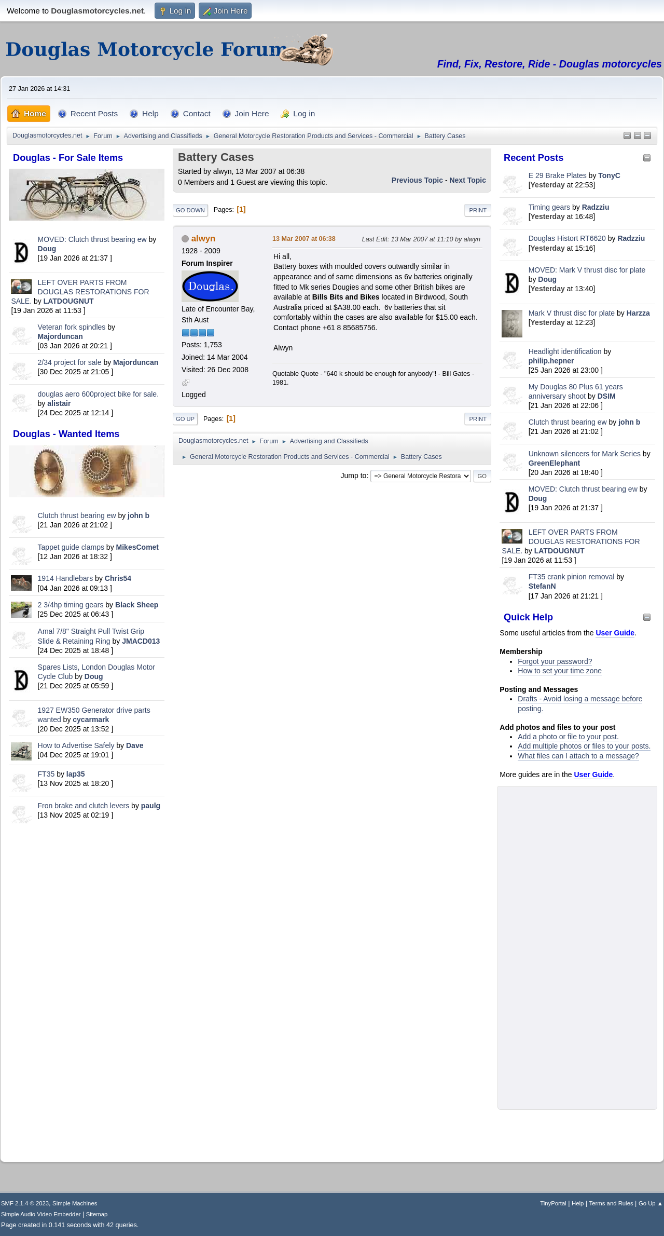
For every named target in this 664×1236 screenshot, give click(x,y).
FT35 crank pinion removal (572, 577)
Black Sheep (136, 605)
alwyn (203, 238)
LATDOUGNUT (69, 301)
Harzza (638, 313)
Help (578, 1203)
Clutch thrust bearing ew (78, 515)
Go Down (190, 210)
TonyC (609, 175)
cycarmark (91, 719)
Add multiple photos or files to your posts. (584, 746)
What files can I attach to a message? (578, 756)
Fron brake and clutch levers (84, 806)
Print (478, 210)
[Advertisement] (86, 990)
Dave (134, 745)
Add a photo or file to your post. (568, 736)
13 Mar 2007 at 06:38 (304, 238)
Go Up (185, 419)
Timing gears (550, 207)
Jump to (354, 475)
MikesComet (137, 547)
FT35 (46, 774)
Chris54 (118, 578)
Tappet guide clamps (71, 547)
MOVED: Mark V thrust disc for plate (587, 270)
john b (138, 515)
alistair (59, 403)
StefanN (542, 586)
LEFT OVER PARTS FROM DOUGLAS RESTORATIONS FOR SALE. (80, 291)
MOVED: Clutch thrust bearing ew (93, 239)
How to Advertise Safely (76, 745)
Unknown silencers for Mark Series (585, 454)
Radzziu (596, 207)
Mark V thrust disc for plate (572, 313)
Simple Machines (74, 1203)
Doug (47, 249)
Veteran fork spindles (72, 327)
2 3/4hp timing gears (71, 605)
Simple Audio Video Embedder (40, 1214)
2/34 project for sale (70, 362)
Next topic (467, 180)
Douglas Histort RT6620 (567, 238)
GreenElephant (554, 463)
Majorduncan (60, 336)
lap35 (75, 774)
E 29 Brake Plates (558, 175)
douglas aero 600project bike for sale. (98, 394)
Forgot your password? (555, 661)
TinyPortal (553, 1203)
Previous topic (417, 180)
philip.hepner (551, 361)
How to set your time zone (560, 671)
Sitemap (97, 1214)
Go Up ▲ (651, 1203)
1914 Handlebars (65, 578)
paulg (150, 806)
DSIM (607, 396)
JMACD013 (141, 641)
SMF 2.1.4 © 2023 (25, 1203)
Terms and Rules (611, 1203)
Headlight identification (565, 351)
